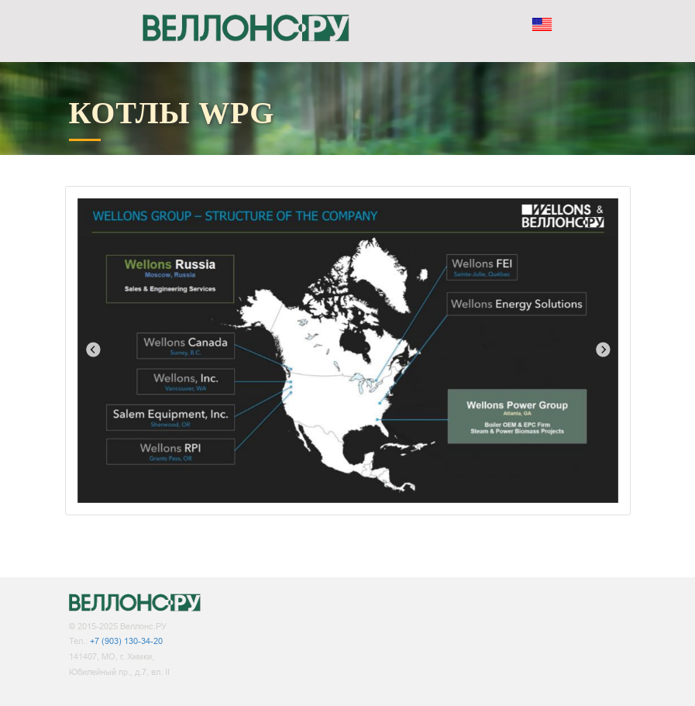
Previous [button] (93, 350)
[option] (347, 350)
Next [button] (603, 350)
